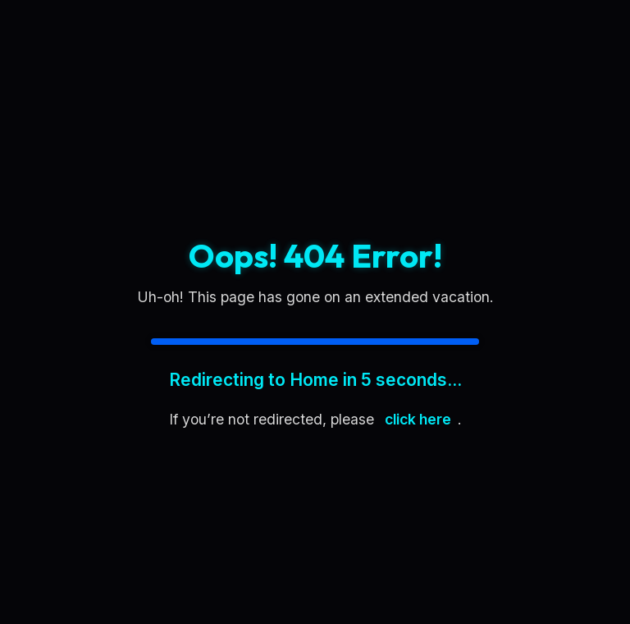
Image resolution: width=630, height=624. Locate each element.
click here (418, 419)
